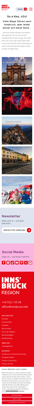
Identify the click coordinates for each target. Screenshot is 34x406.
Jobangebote (7, 346)
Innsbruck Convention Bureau (14, 354)
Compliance (7, 396)
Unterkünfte (7, 322)
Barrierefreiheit (8, 391)
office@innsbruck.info (15, 306)
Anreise (5, 319)
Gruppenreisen (8, 357)
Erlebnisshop (7, 338)
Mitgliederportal (8, 367)
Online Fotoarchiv (9, 360)
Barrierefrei (6, 328)
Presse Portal (7, 364)
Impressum (6, 386)
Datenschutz (7, 381)
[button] (3, 404)
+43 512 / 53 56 (11, 302)
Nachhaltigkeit (8, 335)
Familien (5, 325)
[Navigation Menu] (31, 9)
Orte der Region (8, 332)
